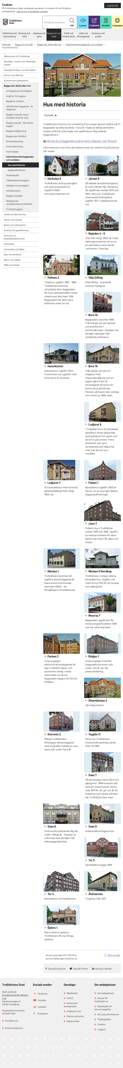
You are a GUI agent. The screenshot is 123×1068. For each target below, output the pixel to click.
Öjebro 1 (52, 927)
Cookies (101, 1024)
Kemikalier (9, 243)
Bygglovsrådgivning (16, 131)
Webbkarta (72, 993)
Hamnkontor (55, 366)
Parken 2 (53, 656)
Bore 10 (93, 315)
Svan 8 (51, 826)
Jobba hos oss (74, 1011)
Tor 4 (50, 894)
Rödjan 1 (93, 656)
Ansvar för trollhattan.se (101, 1000)
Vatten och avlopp (13, 219)
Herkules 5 (54, 178)
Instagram (43, 1013)
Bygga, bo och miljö (54, 35)
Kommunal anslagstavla (70, 1005)
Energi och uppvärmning (16, 230)
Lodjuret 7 (53, 482)
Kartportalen (73, 1021)
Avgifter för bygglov (16, 96)
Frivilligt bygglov (14, 209)
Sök (72, 22)
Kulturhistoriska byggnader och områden (84, 44)
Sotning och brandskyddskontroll (14, 237)
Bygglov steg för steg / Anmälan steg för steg (17, 116)
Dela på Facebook (57, 968)
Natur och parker (12, 259)
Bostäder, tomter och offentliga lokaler (20, 63)
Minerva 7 (94, 615)
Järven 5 (93, 178)
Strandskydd (12, 175)
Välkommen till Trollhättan (17, 56)
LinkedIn (42, 1006)
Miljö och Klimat (12, 265)
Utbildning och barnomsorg (9, 35)
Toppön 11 (94, 734)
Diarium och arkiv (75, 1016)
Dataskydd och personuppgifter (103, 1008)
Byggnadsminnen (16, 170)
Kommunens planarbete (16, 80)
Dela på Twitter (80, 968)
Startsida (6, 44)
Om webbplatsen (105, 993)
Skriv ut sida (113, 955)
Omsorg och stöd (24, 35)
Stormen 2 (54, 734)
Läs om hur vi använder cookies (32, 11)
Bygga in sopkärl (14, 195)
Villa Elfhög (95, 277)
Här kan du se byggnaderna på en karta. (69, 141)
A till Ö (70, 998)
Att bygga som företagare (19, 90)
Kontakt (49, 115)
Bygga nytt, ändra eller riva (49, 44)
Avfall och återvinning (15, 214)
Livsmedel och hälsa (14, 249)
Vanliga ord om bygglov (17, 185)
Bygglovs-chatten (15, 101)
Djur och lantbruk (12, 254)
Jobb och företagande (83, 35)
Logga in (101, 1029)
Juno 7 (92, 523)
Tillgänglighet (104, 1019)
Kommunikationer (14, 1028)
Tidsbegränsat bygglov (17, 180)
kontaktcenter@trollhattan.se (15, 996)
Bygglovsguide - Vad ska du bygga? (19, 124)
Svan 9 (92, 826)
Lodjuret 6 (94, 424)
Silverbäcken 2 (97, 700)
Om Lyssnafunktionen (108, 1014)
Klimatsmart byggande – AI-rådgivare (20, 108)
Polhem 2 (53, 277)
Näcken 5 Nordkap (100, 571)
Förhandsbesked (14, 141)
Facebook (42, 993)
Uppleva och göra (39, 35)
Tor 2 (91, 860)
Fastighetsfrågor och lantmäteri (20, 70)
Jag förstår (112, 5)
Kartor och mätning (13, 75)
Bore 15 (93, 366)
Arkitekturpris (13, 190)
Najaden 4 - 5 (96, 233)
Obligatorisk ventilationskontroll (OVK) (19, 202)
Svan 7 (92, 775)
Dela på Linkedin (103, 968)
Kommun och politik (98, 35)
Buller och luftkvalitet (15, 225)
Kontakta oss (11, 1020)
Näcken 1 (53, 571)
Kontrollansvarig (14, 146)
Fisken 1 (93, 482)
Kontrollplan (12, 151)
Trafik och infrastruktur (68, 35)
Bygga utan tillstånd (16, 136)
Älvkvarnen (95, 894)
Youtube (42, 1000)
